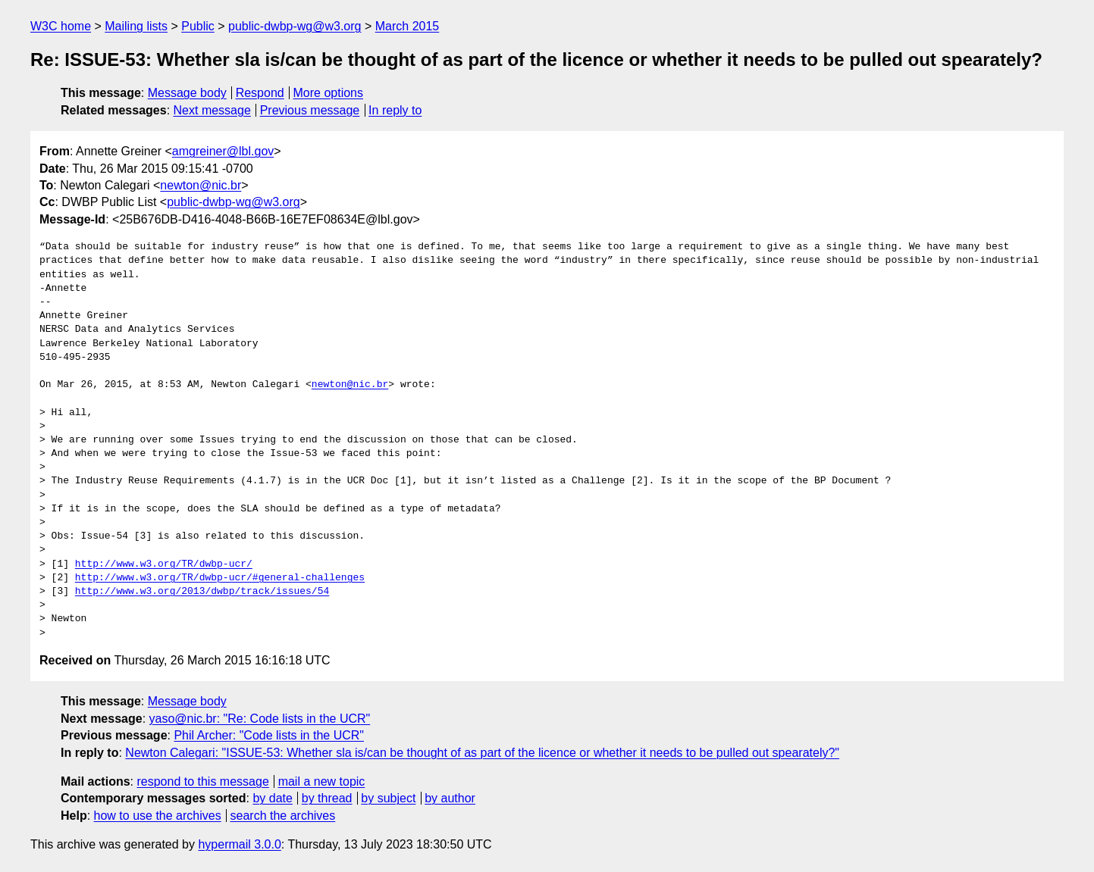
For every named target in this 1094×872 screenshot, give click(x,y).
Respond (260, 92)
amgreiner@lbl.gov (223, 151)
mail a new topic (321, 781)
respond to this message (202, 781)
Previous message (310, 110)
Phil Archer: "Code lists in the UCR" (269, 735)
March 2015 (407, 26)
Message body (187, 92)
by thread (327, 798)
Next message (212, 110)
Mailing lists (136, 26)
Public (198, 26)
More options (328, 92)
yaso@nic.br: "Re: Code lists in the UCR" (260, 718)
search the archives (283, 815)
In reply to (395, 110)
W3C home (60, 26)
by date (272, 798)
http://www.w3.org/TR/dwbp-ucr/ (163, 564)
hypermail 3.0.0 (239, 844)
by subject (388, 798)
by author (450, 798)
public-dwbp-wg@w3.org (294, 26)
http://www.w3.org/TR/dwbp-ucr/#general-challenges (220, 578)
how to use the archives (157, 815)
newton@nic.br (200, 185)
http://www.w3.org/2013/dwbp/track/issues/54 (202, 592)
